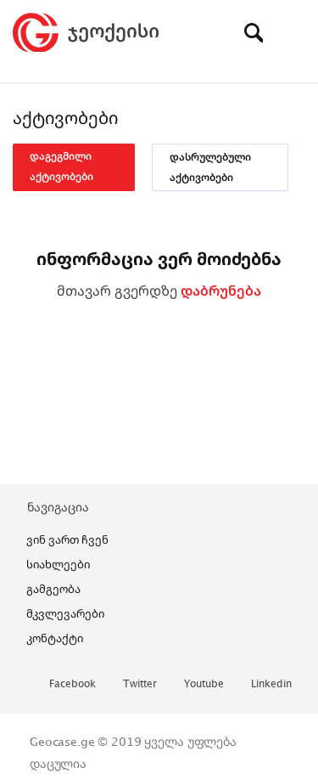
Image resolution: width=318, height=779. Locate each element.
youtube (204, 684)
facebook (72, 684)
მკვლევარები (65, 613)
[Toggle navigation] (292, 32)
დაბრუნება (221, 290)
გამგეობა (53, 588)
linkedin (271, 684)
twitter (140, 684)
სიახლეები (58, 564)
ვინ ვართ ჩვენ (67, 539)
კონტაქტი (54, 638)
